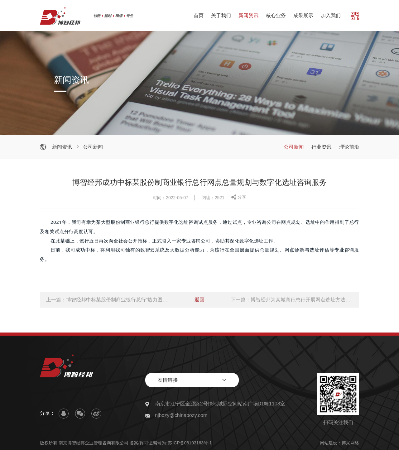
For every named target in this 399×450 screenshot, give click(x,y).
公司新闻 (94, 147)
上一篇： (107, 300)
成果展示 (303, 15)
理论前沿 (350, 147)
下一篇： (292, 300)
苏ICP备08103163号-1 (190, 442)
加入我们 (331, 15)
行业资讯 (322, 147)
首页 (199, 15)
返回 (199, 300)
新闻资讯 (248, 15)
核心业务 (276, 15)
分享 (242, 197)
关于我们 (221, 15)
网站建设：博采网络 (339, 442)
